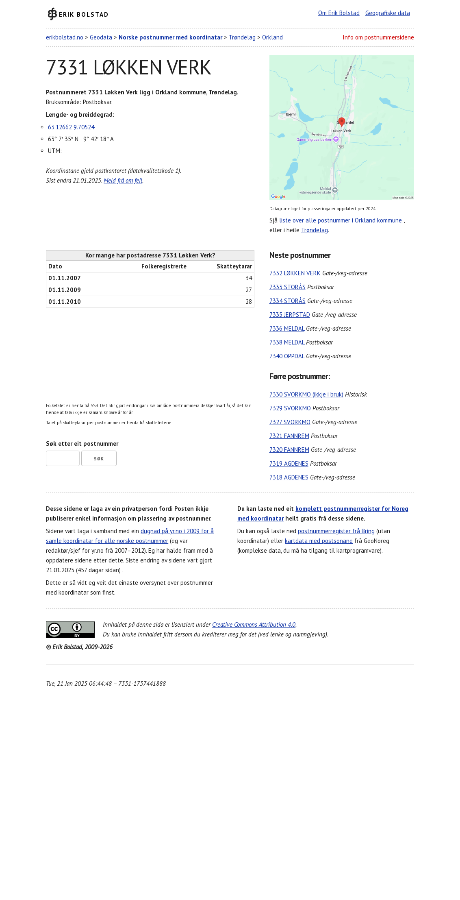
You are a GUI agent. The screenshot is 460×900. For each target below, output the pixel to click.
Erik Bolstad (84, 14)
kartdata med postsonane (319, 541)
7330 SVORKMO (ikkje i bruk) (306, 394)
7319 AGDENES (288, 463)
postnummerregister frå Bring (336, 531)
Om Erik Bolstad (339, 13)
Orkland (272, 37)
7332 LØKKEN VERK (295, 273)
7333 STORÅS (287, 287)
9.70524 (84, 127)
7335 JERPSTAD (289, 314)
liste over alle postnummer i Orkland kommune (340, 220)
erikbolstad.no (64, 37)
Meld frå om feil (123, 180)
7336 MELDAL (286, 328)
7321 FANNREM (289, 436)
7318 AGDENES (288, 477)
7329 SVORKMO (290, 408)
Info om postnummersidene (378, 37)
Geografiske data (387, 13)
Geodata (101, 37)
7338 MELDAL (286, 342)
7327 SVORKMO (289, 422)
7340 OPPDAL (286, 356)
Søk (99, 459)
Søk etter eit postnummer (82, 443)
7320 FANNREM (289, 449)
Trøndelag (242, 37)
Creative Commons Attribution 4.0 (253, 624)
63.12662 (60, 127)
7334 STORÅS (287, 301)
